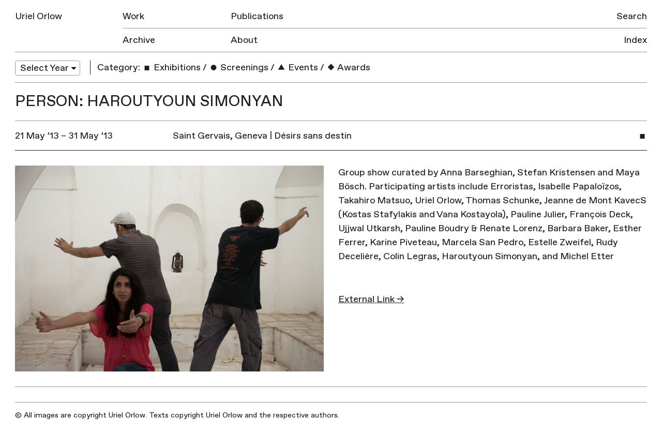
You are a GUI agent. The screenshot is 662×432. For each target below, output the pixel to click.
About (244, 40)
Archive (139, 40)
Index (635, 40)
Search (631, 16)
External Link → (371, 299)
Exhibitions (171, 67)
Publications (257, 16)
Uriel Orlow (38, 16)
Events (297, 67)
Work (133, 16)
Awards (348, 67)
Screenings (238, 67)
